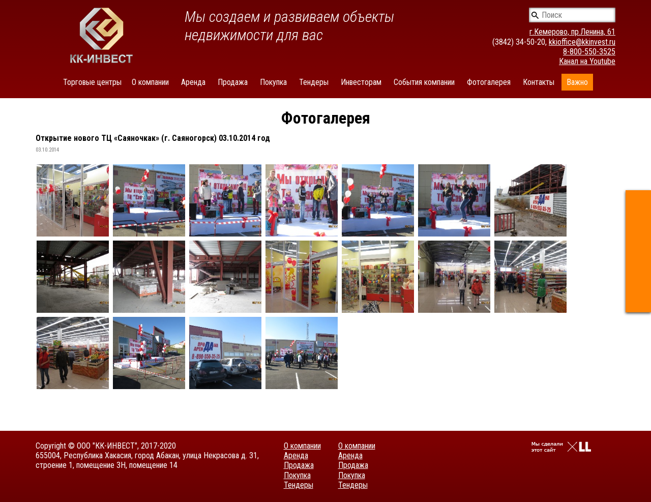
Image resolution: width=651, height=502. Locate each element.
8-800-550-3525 (589, 51)
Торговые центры (92, 82)
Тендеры (314, 82)
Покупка (273, 82)
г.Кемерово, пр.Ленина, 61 (572, 32)
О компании (150, 82)
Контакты (538, 82)
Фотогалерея (489, 82)
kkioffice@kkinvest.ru (582, 42)
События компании (424, 82)
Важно (577, 82)
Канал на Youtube (587, 61)
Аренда (193, 82)
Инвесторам (361, 82)
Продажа (233, 82)
